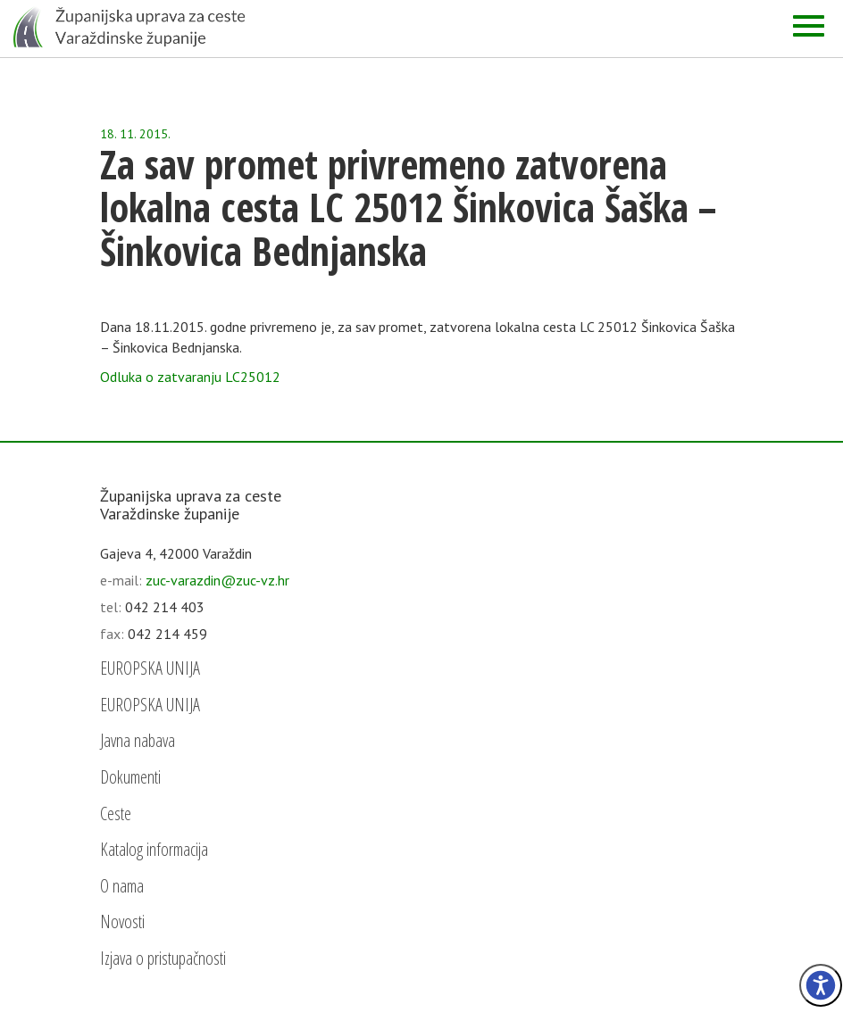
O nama (122, 886)
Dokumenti (130, 777)
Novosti (122, 921)
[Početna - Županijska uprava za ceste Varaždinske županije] (129, 26)
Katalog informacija (154, 849)
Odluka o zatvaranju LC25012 (190, 377)
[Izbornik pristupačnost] (820, 985)
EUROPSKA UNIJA (150, 668)
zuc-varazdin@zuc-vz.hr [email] (217, 580)
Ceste (115, 813)
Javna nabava (137, 740)
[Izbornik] (808, 26)
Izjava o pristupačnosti (163, 958)
